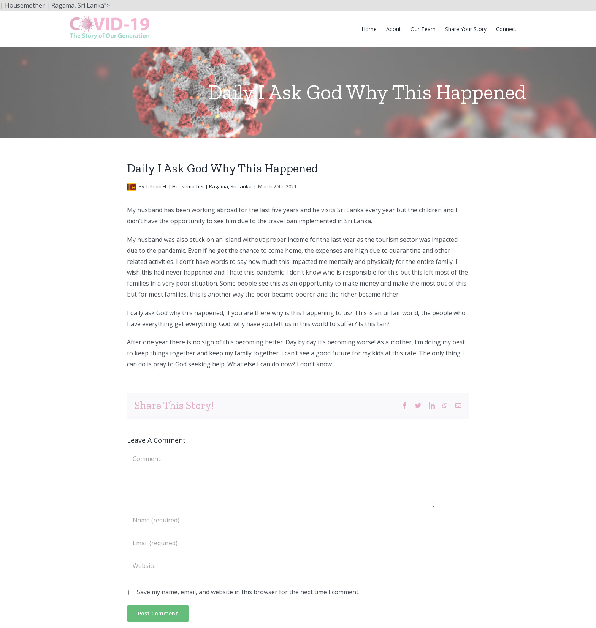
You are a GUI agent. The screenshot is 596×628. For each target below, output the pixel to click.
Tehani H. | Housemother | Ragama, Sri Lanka (199, 186)
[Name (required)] (281, 520)
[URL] (281, 565)
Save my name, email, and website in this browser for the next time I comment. (248, 592)
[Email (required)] (281, 542)
